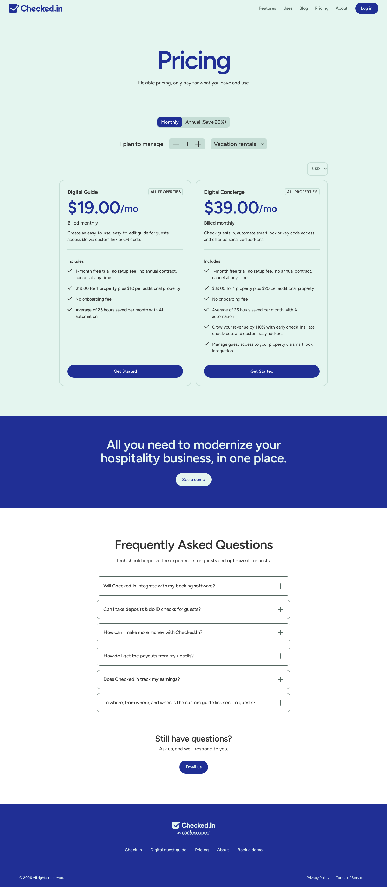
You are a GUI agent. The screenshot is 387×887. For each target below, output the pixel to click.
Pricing (321, 8)
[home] (35, 8)
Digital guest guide (168, 849)
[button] (268, 8)
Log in (366, 8)
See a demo (193, 479)
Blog (303, 8)
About (341, 8)
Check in (133, 849)
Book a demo (250, 849)
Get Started (125, 371)
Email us (194, 767)
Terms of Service (350, 877)
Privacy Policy (318, 877)
